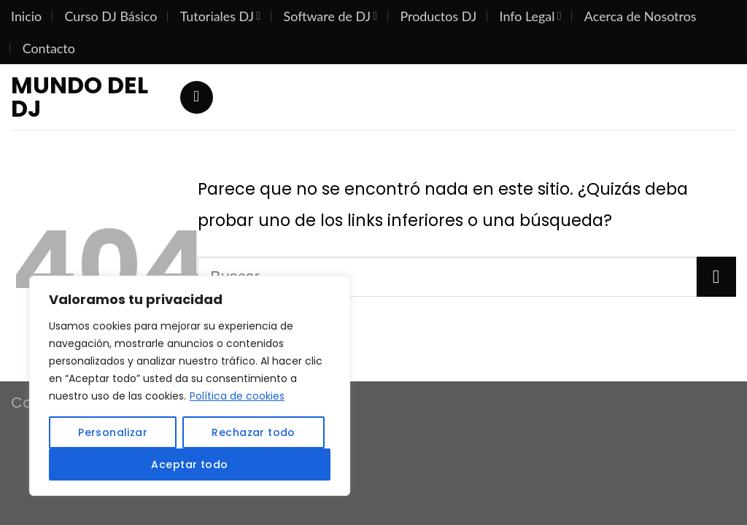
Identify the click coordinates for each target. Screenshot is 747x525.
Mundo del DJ (79, 97)
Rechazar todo (253, 432)
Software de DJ (331, 16)
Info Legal (531, 16)
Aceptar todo (189, 464)
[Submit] (716, 276)
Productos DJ (438, 16)
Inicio (26, 16)
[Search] (196, 97)
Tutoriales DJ (220, 16)
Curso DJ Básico (111, 16)
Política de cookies (237, 396)
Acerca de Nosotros (640, 16)
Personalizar (112, 432)
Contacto (49, 48)
